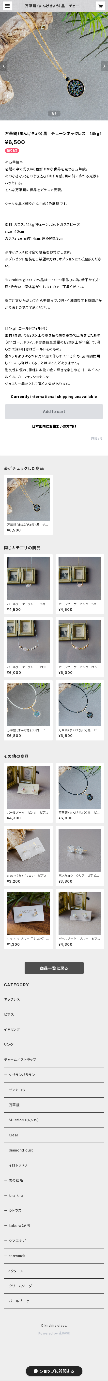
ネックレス (12, 999)
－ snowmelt (15, 1256)
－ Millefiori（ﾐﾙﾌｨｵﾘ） (22, 1120)
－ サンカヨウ (15, 1090)
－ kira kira (13, 1195)
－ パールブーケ (16, 1301)
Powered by (54, 1333)
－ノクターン (13, 1271)
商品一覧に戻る (54, 968)
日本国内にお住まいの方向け (54, 426)
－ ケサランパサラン (19, 1075)
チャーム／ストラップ (20, 1060)
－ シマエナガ (15, 1241)
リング (8, 1044)
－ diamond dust (18, 1150)
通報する (97, 438)
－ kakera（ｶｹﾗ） (17, 1225)
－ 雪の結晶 (13, 1180)
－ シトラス (13, 1210)
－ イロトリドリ (15, 1165)
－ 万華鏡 (12, 1105)
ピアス (9, 1014)
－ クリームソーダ (18, 1286)
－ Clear (11, 1135)
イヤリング (12, 1029)
